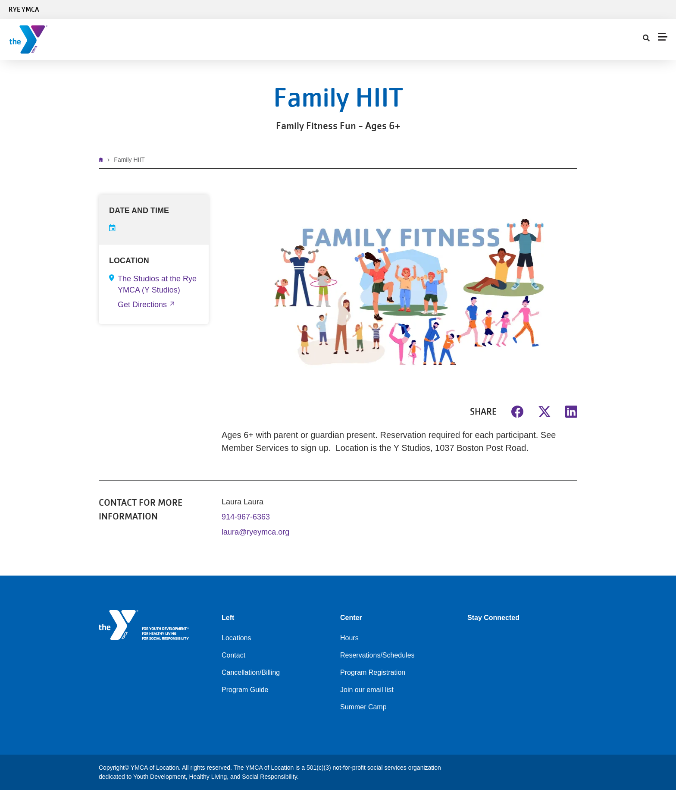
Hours (349, 638)
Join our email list (367, 689)
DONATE (653, 39)
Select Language (644, 9)
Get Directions (142, 304)
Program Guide (245, 689)
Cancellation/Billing (251, 672)
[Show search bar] (494, 39)
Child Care (285, 39)
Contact (413, 39)
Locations (236, 638)
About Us (368, 39)
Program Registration (372, 672)
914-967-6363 (246, 517)
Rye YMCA (24, 9)
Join (138, 39)
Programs (233, 39)
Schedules (180, 39)
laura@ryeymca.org (255, 532)
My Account (459, 39)
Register (619, 39)
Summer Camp (363, 707)
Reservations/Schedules (377, 655)
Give (327, 39)
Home (103, 159)
